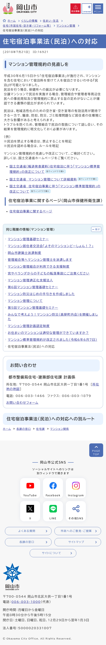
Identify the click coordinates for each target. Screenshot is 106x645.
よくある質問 (26, 531)
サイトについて (51, 553)
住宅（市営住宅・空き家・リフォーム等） (27, 25)
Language (87, 11)
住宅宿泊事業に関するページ (31, 211)
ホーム (12, 20)
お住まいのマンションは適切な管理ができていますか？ (48, 332)
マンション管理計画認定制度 (29, 325)
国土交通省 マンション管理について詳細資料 (54, 179)
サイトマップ (76, 542)
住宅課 (40, 429)
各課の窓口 (23, 429)
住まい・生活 (51, 20)
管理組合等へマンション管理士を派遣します (40, 259)
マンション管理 (66, 25)
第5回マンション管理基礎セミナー (33, 307)
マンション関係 (59, 429)
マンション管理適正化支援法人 (30, 280)
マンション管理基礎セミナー (28, 239)
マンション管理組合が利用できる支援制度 (38, 266)
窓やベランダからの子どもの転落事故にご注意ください (49, 273)
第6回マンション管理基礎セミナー (33, 287)
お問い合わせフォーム (22, 402)
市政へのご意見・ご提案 (76, 531)
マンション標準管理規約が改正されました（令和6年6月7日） (52, 339)
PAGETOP (96, 452)
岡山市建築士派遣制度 (24, 252)
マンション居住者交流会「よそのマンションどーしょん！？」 (51, 245)
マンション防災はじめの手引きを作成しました (41, 293)
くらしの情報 (29, 20)
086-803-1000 (26, 601)
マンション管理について (25, 300)
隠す (97, 229)
